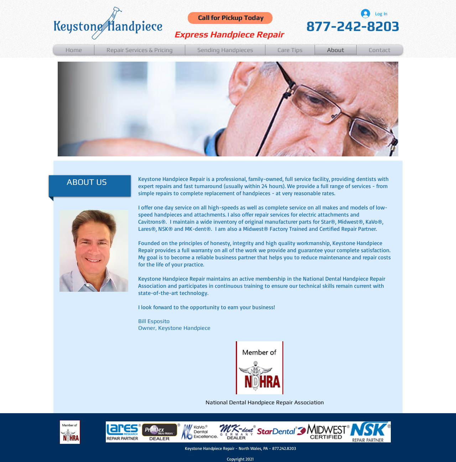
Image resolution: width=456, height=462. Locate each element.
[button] (139, 50)
